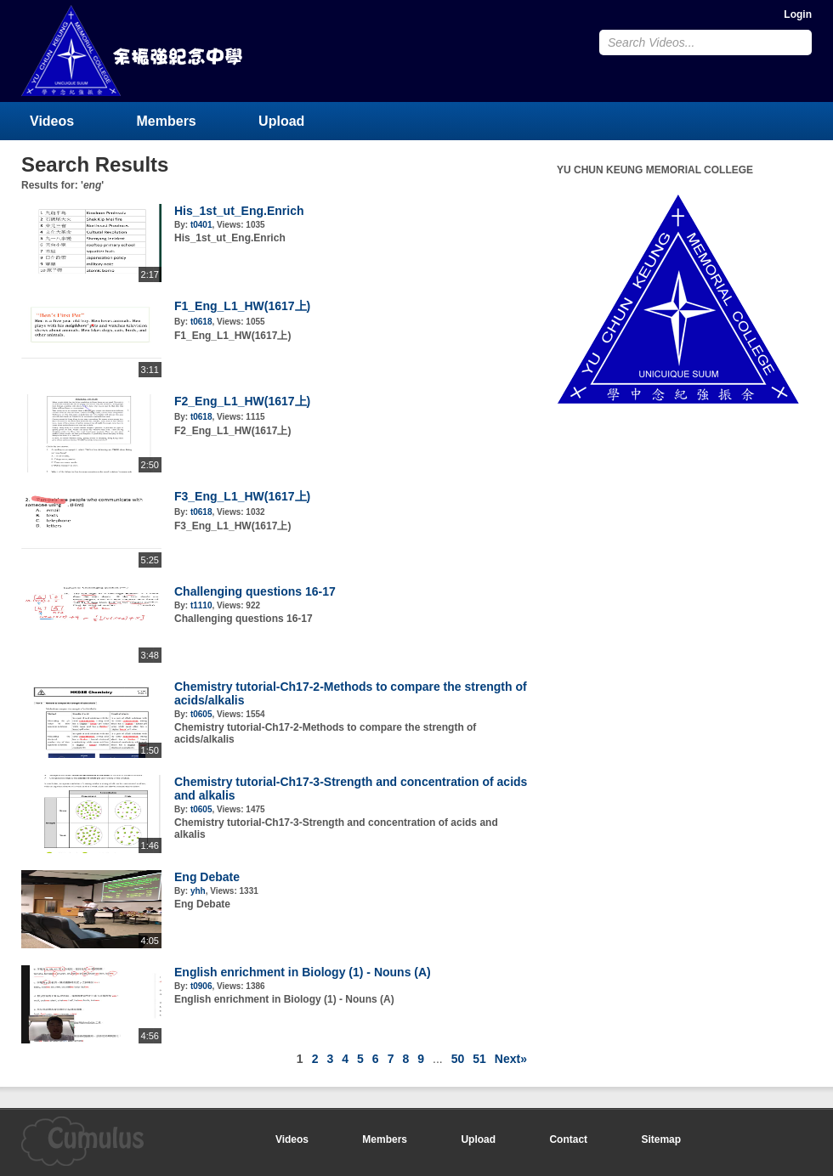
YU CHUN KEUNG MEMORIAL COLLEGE (133, 50)
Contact (568, 1139)
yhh (198, 891)
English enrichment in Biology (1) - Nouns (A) (302, 972)
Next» (511, 1059)
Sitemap (661, 1139)
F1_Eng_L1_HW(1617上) (242, 306)
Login (798, 14)
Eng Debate (207, 877)
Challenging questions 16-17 (255, 591)
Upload (281, 121)
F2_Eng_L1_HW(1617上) (242, 401)
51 (479, 1059)
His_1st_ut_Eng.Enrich (239, 211)
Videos (52, 121)
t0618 (201, 321)
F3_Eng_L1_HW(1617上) (242, 496)
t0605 (201, 714)
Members (166, 121)
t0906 (201, 986)
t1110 (201, 605)
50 (458, 1059)
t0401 (201, 224)
